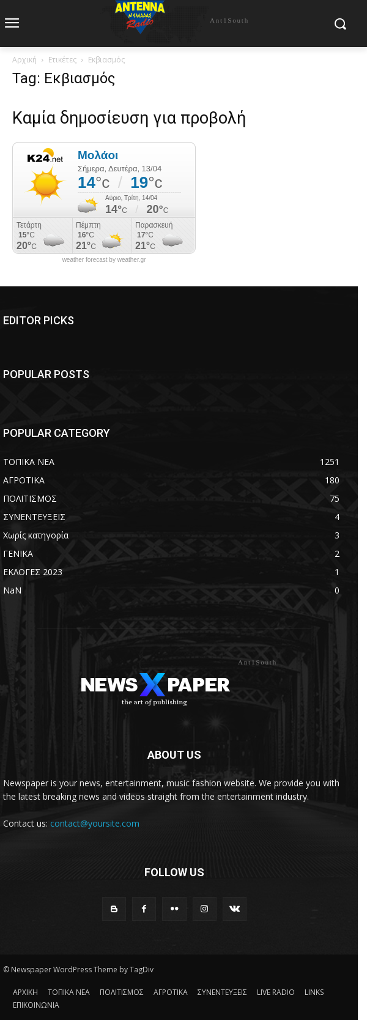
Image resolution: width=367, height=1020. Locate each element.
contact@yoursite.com (94, 823)
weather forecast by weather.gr (104, 260)
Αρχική (24, 59)
